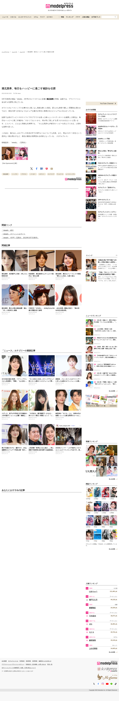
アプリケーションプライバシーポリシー (13, 664)
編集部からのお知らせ (45, 661)
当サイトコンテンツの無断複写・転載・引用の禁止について (19, 667)
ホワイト (41, 174)
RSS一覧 (49, 664)
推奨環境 (28, 661)
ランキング (69, 17)
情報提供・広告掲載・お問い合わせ (36, 664)
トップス (14, 174)
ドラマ (77, 17)
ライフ (42, 17)
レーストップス (70, 174)
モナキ (91, 632)
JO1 (90, 624)
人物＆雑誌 (85, 17)
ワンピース (60, 174)
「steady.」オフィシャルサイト (13, 234)
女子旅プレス (95, 17)
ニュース (5, 17)
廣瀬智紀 (92, 608)
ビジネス (50, 17)
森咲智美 (92, 640)
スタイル (13, 17)
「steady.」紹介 (8, 230)
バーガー (32, 174)
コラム (36, 17)
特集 (62, 17)
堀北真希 (50, 99)
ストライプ (51, 174)
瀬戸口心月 (93, 600)
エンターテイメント (25, 17)
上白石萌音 (93, 648)
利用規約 (22, 661)
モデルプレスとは (13, 661)
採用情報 (34, 661)
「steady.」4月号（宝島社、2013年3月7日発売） (20, 238)
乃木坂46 (92, 616)
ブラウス (23, 174)
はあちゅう (93, 591)
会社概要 (4, 661)
